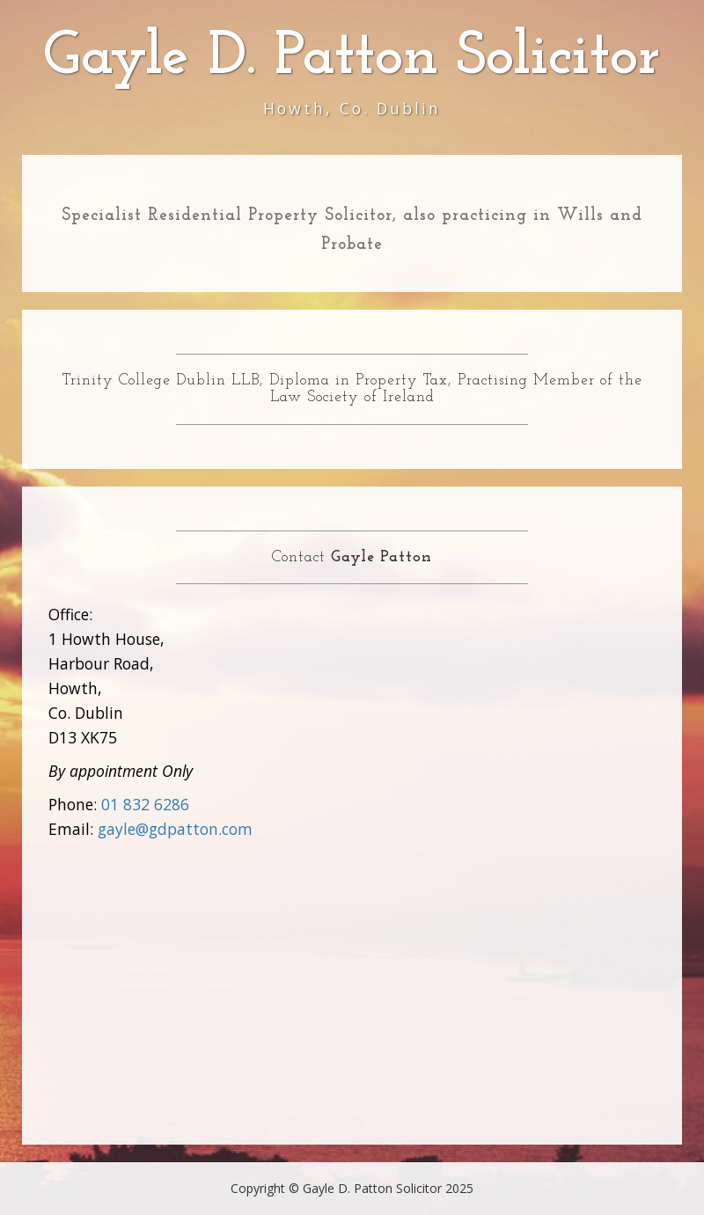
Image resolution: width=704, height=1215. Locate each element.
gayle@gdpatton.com (175, 828)
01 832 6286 (145, 804)
